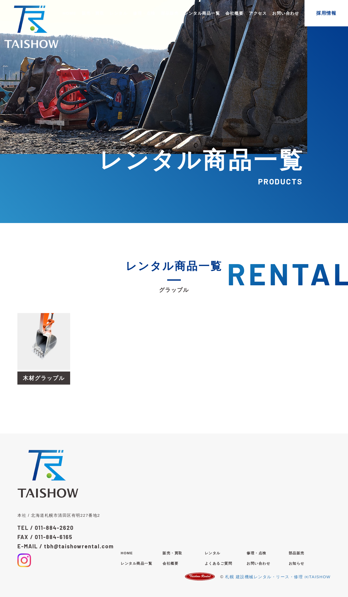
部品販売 (170, 13)
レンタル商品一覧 (202, 13)
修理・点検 (144, 13)
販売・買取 (93, 13)
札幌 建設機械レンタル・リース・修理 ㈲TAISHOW (278, 576)
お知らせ (296, 563)
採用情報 (326, 13)
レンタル (119, 13)
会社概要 (234, 13)
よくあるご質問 (218, 563)
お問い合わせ (285, 13)
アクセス (258, 13)
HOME (69, 13)
